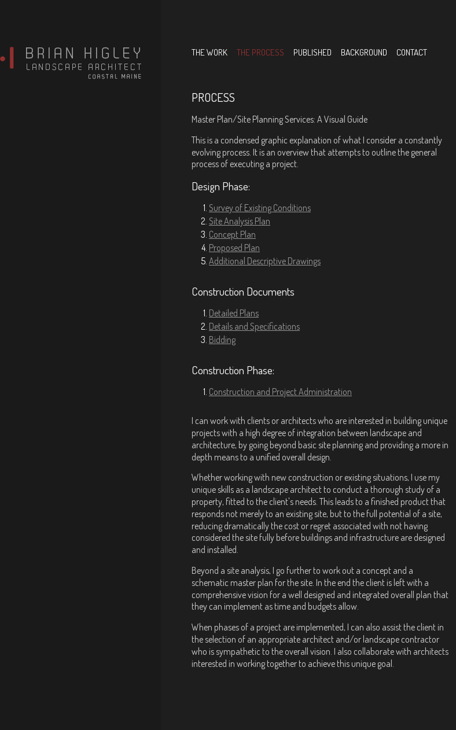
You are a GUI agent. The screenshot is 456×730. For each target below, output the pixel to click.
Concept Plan (232, 234)
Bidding (222, 339)
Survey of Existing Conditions (260, 207)
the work (209, 52)
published (312, 52)
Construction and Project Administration (280, 391)
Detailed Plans (234, 313)
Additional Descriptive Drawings (265, 261)
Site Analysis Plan (239, 221)
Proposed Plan (234, 247)
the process (260, 52)
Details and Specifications (254, 326)
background (364, 52)
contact (411, 52)
